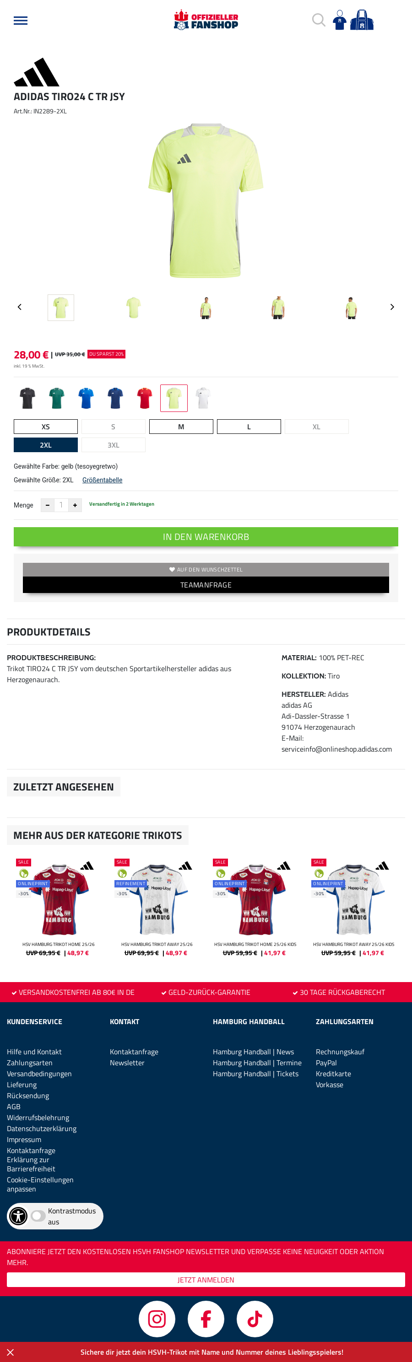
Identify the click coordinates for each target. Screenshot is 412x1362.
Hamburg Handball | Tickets (255, 1073)
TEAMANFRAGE (206, 584)
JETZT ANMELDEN (206, 1279)
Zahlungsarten (30, 1062)
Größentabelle (102, 480)
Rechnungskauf (340, 1051)
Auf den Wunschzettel (206, 569)
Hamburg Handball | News (253, 1051)
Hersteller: (304, 694)
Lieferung (22, 1084)
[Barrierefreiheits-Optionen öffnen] (18, 1216)
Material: (299, 657)
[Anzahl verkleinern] (47, 505)
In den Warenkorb (206, 536)
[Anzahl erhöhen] (75, 505)
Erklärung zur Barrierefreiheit (31, 1164)
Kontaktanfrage (31, 1150)
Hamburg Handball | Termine (257, 1062)
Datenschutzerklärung (41, 1128)
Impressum (24, 1139)
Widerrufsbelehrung (38, 1117)
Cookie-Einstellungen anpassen (40, 1184)
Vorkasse (329, 1084)
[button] (20, 20)
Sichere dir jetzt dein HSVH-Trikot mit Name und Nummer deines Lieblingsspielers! (212, 1351)
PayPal (326, 1062)
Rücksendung (28, 1095)
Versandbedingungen (39, 1073)
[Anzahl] (61, 505)
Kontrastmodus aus (72, 1216)
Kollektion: (304, 676)
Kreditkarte (333, 1073)
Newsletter (127, 1062)
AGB (14, 1106)
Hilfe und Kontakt (34, 1051)
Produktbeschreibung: (51, 657)
